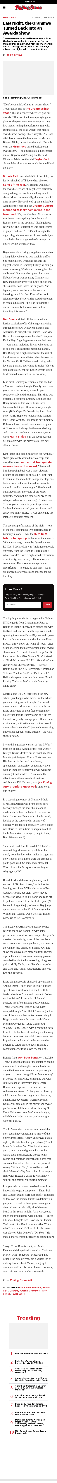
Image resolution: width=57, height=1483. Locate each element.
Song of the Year (14, 184)
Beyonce (36, 1288)
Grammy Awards (19, 1291)
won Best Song (28, 1057)
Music (13, 17)
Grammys (19, 146)
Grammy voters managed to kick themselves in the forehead (28, 210)
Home (5, 17)
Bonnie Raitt (11, 176)
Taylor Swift (42, 159)
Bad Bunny (10, 319)
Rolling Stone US (21, 1280)
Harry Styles (18, 436)
